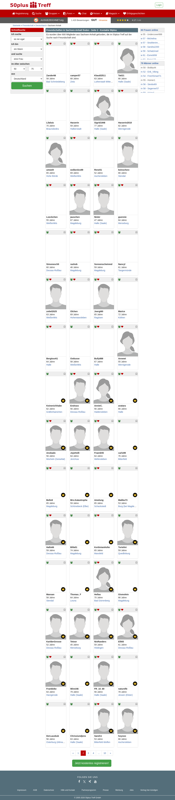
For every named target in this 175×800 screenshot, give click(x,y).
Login (159, 5)
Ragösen (98, 317)
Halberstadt (75, 129)
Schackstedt (100, 506)
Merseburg (123, 223)
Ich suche (16, 34)
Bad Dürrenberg (102, 600)
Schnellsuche (18, 30)
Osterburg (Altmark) (55, 742)
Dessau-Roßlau (53, 270)
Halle (48, 364)
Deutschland (41, 25)
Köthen (121, 317)
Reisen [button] (96, 13)
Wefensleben (100, 459)
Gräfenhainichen (54, 412)
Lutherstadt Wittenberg (105, 81)
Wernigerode (124, 129)
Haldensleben (101, 412)
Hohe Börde (52, 176)
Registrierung (20, 13)
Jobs (131, 790)
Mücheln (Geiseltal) (55, 459)
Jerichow (74, 459)
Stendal (121, 176)
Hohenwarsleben (78, 317)
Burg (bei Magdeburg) (128, 506)
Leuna (73, 600)
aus (13, 74)
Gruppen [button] (52, 13)
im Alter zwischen (20, 64)
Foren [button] (68, 13)
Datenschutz (49, 790)
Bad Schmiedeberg (55, 81)
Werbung (119, 790)
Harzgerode (52, 695)
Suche (37, 13)
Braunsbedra (52, 129)
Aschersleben (100, 176)
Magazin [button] (112, 13)
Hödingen (99, 648)
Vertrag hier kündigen (149, 790)
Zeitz (72, 81)
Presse (106, 790)
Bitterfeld (122, 459)
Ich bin (14, 44)
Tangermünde (124, 270)
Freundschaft (28, 25)
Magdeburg (75, 223)
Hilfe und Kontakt (68, 790)
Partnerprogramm (89, 790)
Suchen (27, 85)
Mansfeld (98, 553)
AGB (35, 790)
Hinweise (103, 20)
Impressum (21, 790)
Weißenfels (75, 176)
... (99, 753)
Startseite (17, 25)
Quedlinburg (124, 553)
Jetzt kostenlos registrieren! (92, 763)
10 (105, 753)
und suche (16, 54)
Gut (94, 20)
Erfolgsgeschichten (134, 13)
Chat (82, 13)
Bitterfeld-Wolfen (102, 742)
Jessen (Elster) (125, 695)
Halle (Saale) (124, 81)
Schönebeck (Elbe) (79, 506)
